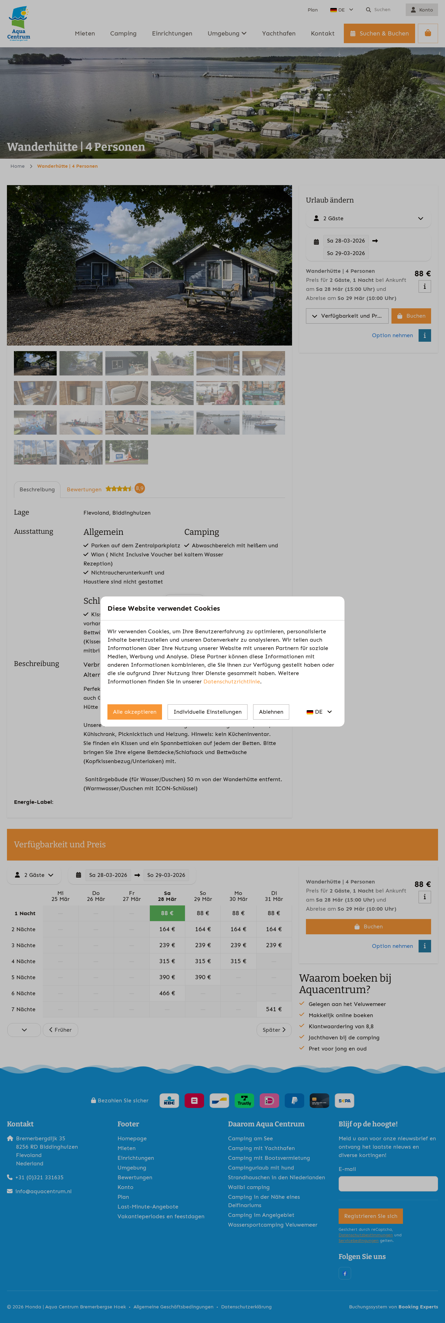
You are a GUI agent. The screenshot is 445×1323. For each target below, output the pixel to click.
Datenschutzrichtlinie (231, 681)
